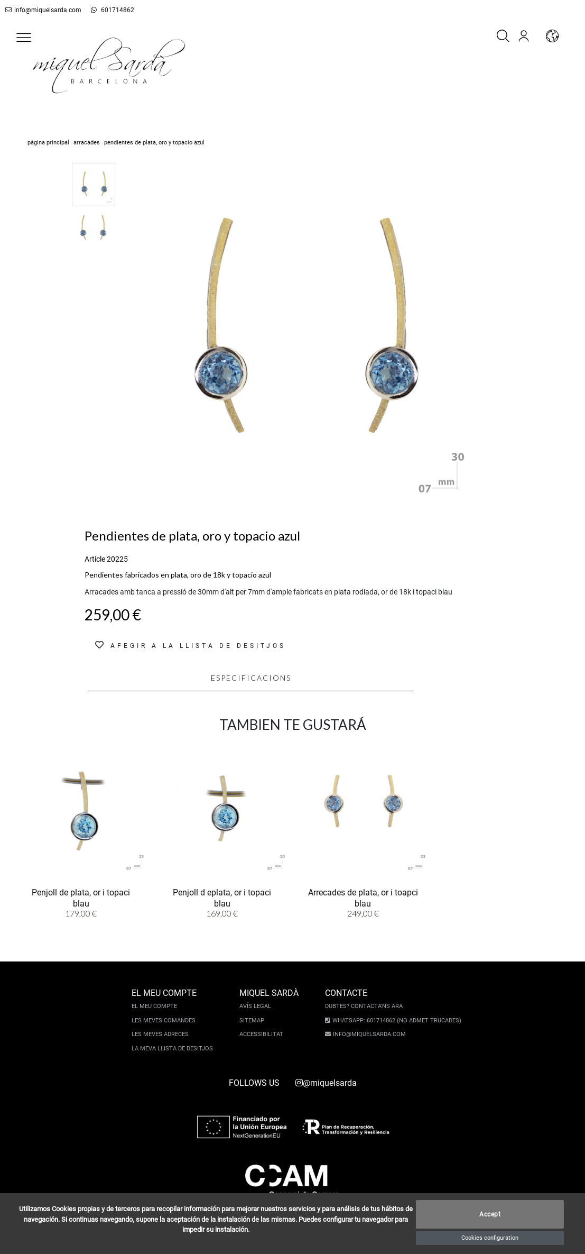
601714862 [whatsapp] (106, 10)
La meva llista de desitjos (174, 1048)
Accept (489, 1214)
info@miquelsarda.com (41, 10)
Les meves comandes (165, 1020)
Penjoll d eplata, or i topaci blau (222, 897)
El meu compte (156, 1006)
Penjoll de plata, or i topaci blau (81, 897)
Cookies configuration (489, 1237)
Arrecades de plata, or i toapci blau (363, 897)
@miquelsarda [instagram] (326, 1083)
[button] (24, 37)
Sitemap (253, 1020)
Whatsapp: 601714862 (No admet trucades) (395, 1020)
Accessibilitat (263, 1034)
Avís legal (257, 1006)
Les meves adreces (161, 1034)
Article (95, 559)
